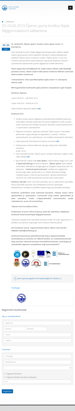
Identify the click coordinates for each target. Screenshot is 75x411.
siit (39, 108)
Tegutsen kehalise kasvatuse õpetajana (20, 377)
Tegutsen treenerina (13, 374)
